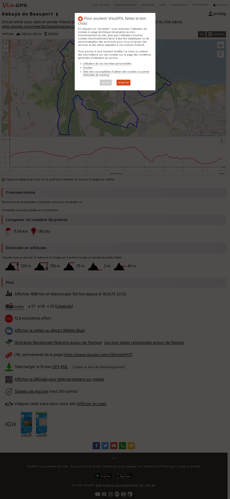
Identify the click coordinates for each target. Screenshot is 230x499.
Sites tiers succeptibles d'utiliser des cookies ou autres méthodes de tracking (116, 73)
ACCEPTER (123, 82)
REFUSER (105, 82)
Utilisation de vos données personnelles (107, 63)
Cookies (87, 67)
